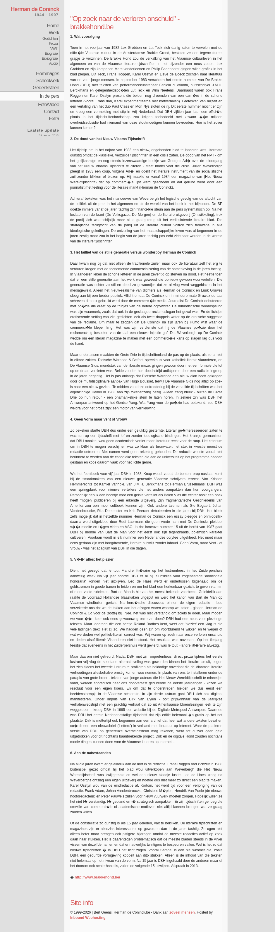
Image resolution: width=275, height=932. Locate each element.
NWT (54, 48)
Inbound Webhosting (88, 918)
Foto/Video (48, 104)
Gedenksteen (46, 87)
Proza (53, 43)
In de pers (49, 96)
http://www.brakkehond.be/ (97, 877)
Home (53, 25)
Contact (51, 111)
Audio (53, 63)
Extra (54, 118)
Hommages (47, 73)
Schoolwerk (47, 80)
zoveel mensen (182, 912)
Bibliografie (50, 58)
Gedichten (50, 38)
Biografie (51, 53)
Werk (54, 32)
